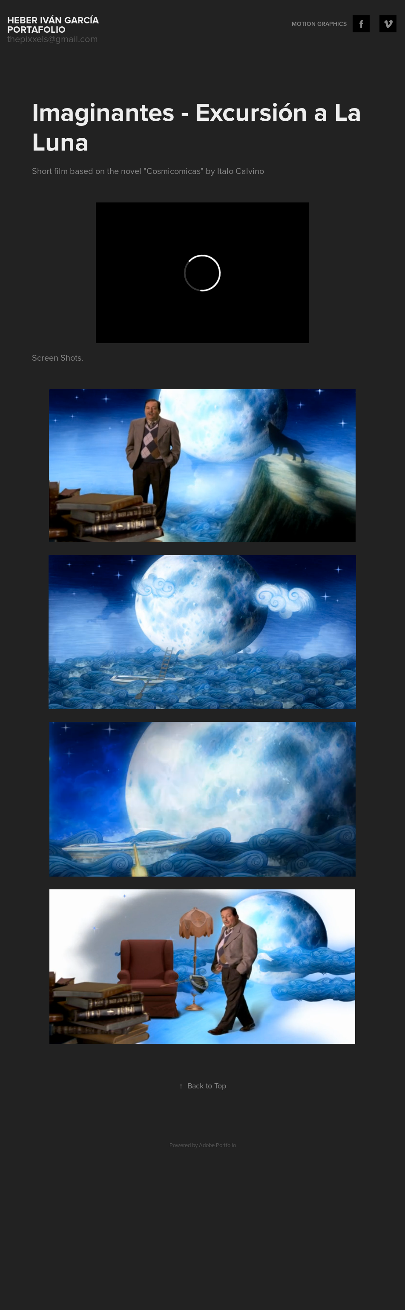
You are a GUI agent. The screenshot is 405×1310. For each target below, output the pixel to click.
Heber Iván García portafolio (54, 24)
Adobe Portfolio (217, 1145)
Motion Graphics (319, 24)
